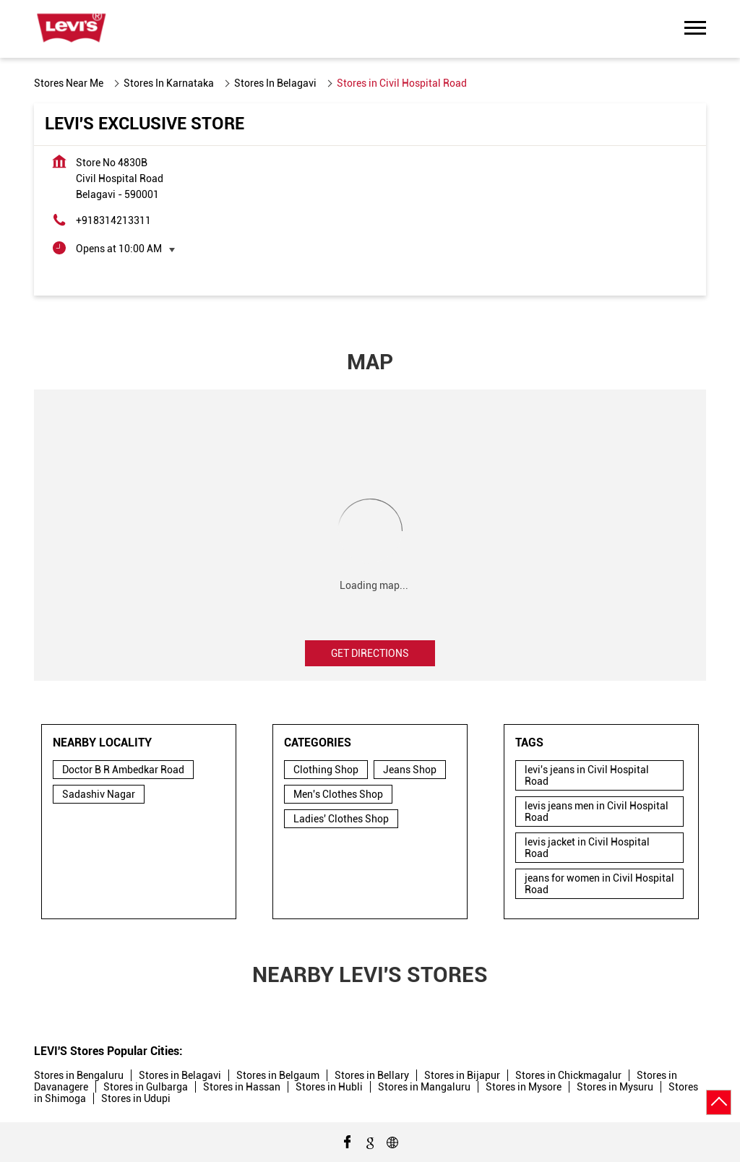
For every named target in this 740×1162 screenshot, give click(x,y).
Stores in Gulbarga (145, 1087)
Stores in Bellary (372, 1075)
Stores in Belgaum (277, 1075)
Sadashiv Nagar (98, 794)
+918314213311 (113, 220)
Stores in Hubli (329, 1087)
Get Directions (370, 653)
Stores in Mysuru (615, 1087)
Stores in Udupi (136, 1098)
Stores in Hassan (241, 1087)
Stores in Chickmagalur (568, 1075)
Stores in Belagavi (180, 1075)
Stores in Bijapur (462, 1075)
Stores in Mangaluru (424, 1087)
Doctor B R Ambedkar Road (123, 769)
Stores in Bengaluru (79, 1075)
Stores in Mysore (524, 1087)
